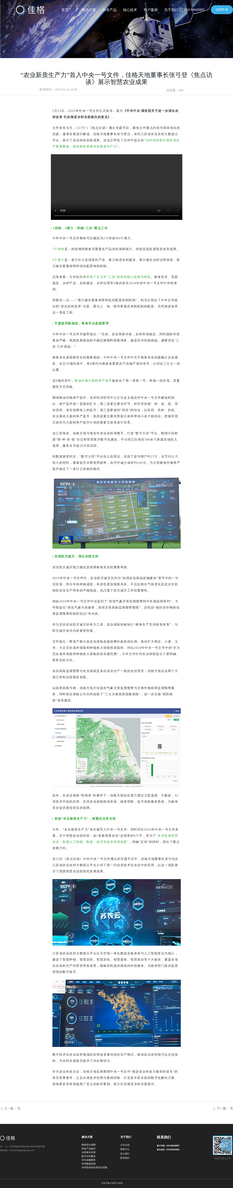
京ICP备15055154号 (112, 1183)
